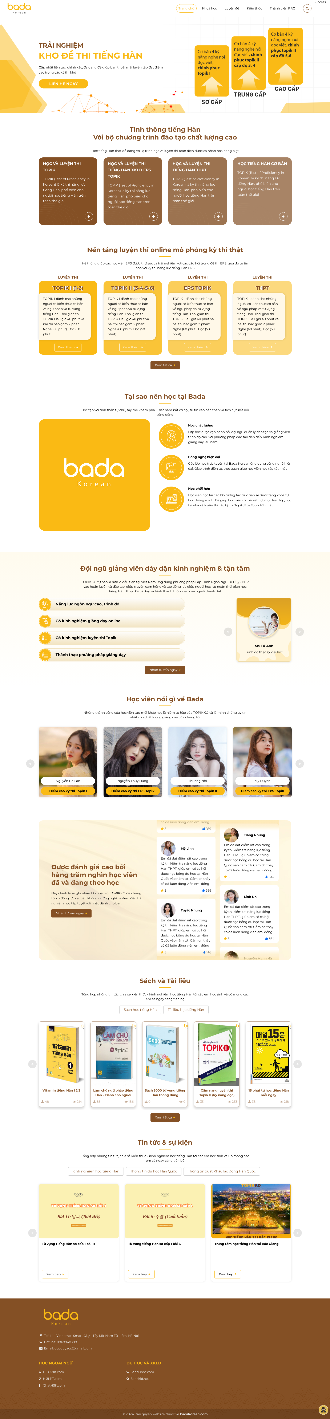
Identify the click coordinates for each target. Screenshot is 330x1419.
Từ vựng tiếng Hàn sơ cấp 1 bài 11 (68, 1244)
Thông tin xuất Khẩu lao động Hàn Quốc (222, 1171)
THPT (262, 288)
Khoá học (209, 8)
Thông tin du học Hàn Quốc (153, 1171)
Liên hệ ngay (63, 83)
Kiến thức (254, 8)
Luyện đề (232, 8)
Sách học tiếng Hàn (140, 1010)
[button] (228, 632)
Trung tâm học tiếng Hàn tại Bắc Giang (246, 1244)
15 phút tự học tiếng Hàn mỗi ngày (269, 1092)
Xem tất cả (165, 365)
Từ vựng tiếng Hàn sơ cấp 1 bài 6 (154, 1244)
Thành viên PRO (282, 8)
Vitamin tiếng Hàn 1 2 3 (61, 1090)
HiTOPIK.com (53, 1372)
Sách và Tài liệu (165, 981)
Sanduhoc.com (142, 1372)
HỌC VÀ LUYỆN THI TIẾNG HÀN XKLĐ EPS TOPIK (129, 170)
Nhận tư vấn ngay (165, 670)
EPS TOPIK (198, 288)
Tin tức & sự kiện (165, 1142)
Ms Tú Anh (264, 646)
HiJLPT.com (52, 1379)
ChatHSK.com (54, 1385)
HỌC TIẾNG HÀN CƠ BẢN (262, 163)
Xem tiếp (55, 1274)
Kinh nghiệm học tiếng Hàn (95, 1171)
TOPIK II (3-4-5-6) (132, 288)
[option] (165, 65)
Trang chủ (186, 8)
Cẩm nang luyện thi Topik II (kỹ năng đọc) (216, 1092)
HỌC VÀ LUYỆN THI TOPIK (62, 166)
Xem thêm (68, 347)
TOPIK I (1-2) (68, 288)
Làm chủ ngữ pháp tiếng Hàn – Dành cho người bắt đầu (113, 1092)
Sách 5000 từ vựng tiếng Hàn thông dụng (165, 1092)
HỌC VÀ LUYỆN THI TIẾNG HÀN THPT (191, 166)
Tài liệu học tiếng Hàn (186, 1010)
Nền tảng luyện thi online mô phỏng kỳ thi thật (165, 250)
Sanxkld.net (140, 1379)
